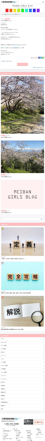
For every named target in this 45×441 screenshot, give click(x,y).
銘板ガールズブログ (8, 14)
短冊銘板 (29, 437)
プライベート (4, 375)
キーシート (3, 355)
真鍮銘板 (3, 395)
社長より (3, 398)
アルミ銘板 (3, 348)
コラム (2, 358)
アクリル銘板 (4, 345)
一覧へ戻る (22, 64)
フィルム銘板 (4, 372)
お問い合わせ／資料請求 (7, 439)
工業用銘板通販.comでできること (7, 432)
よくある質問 (5, 435)
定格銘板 (29, 432)
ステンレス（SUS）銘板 (19, 438)
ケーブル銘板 (29, 434)
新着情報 (38, 429)
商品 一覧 (15, 429)
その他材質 (3, 368)
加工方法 (3, 382)
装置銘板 (29, 435)
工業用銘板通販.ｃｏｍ (16, 47)
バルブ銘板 (29, 438)
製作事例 (5, 436)
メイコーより (4, 378)
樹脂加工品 (3, 392)
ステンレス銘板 (4, 365)
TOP (4, 429)
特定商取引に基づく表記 (38, 437)
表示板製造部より (4, 402)
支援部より (3, 388)
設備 (2, 408)
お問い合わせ (14, 44)
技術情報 (39, 432)
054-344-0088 (12, 424)
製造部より (3, 405)
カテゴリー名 (4, 342)
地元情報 (3, 385)
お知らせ (3, 352)
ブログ (2, 338)
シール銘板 (3, 362)
